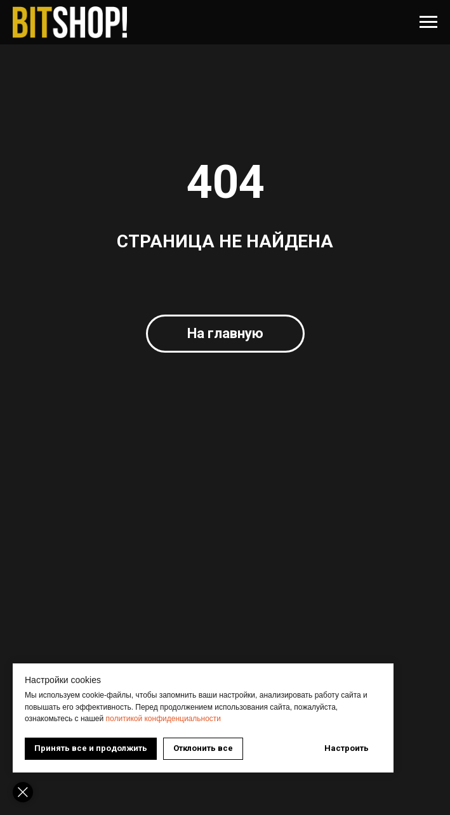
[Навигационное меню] (428, 22)
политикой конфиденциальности (163, 718)
